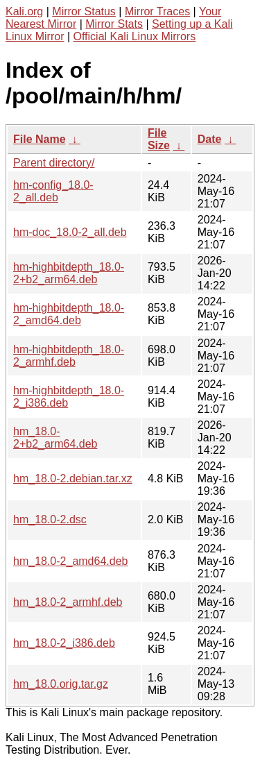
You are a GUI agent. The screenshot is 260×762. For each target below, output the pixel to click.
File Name (39, 139)
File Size (159, 139)
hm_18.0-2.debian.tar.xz (72, 478)
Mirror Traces (157, 11)
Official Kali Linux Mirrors (134, 36)
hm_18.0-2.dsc (50, 519)
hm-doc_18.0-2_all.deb (70, 232)
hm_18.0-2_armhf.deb (67, 602)
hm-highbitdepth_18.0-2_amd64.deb (68, 314)
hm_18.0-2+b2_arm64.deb (55, 437)
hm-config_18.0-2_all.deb (53, 191)
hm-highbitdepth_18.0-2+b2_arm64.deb (68, 273)
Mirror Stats (114, 24)
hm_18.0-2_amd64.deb (70, 561)
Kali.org (24, 11)
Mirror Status (84, 11)
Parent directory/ (53, 163)
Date (210, 139)
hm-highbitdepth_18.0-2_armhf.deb (68, 356)
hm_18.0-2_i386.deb (64, 643)
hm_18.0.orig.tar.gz (60, 684)
